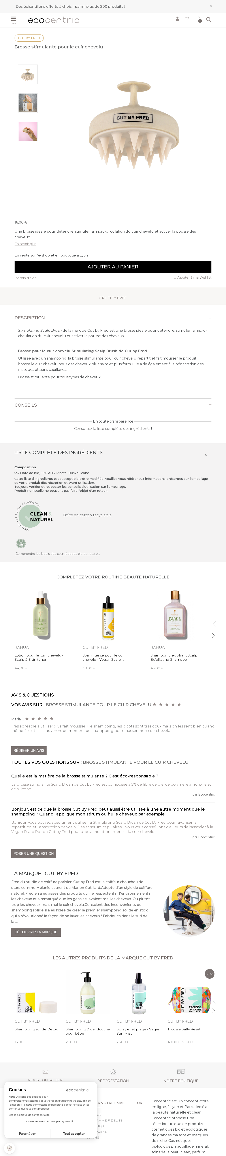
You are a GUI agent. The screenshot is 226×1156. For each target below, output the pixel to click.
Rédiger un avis (28, 750)
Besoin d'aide (26, 278)
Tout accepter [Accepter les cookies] (74, 1134)
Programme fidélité (103, 1120)
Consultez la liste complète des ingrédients (112, 429)
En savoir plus (25, 244)
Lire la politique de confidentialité (29, 1114)
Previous (213, 622)
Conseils (26, 405)
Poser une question (33, 854)
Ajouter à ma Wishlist (194, 277)
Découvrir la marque (36, 932)
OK (139, 1103)
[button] (9, 1148)
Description (30, 317)
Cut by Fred (29, 38)
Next (213, 633)
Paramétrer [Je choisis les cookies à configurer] (27, 1134)
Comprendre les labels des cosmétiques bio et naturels (57, 554)
